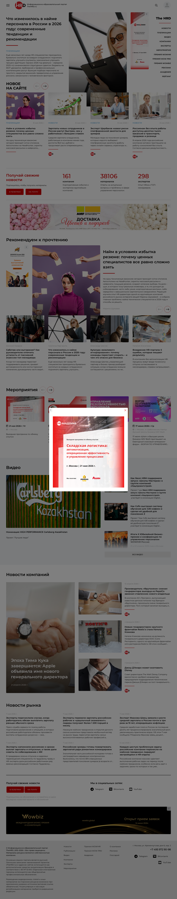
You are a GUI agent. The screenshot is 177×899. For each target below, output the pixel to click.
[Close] (125, 410)
